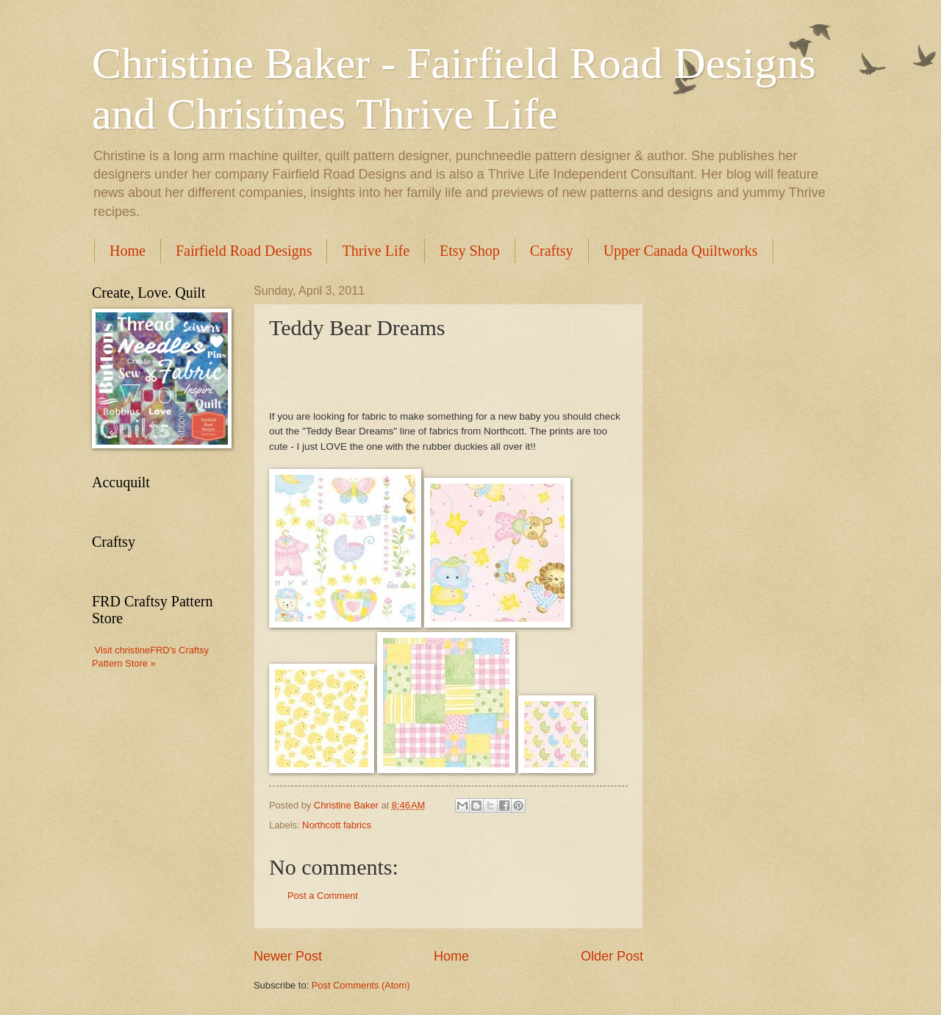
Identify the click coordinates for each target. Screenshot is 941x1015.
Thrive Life (375, 251)
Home (128, 251)
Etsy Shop (470, 251)
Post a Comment (322, 895)
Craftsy (551, 251)
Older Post (612, 956)
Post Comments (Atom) (361, 985)
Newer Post (288, 956)
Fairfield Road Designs (244, 251)
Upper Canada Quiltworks (681, 251)
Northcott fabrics (336, 825)
